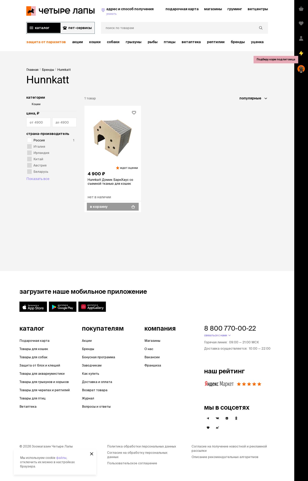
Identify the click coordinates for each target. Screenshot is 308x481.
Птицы (169, 42)
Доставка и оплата (97, 382)
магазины (213, 9)
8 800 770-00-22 (230, 328)
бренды (238, 42)
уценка (257, 42)
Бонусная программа (98, 357)
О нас (148, 349)
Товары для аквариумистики (42, 373)
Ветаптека (191, 42)
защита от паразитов (46, 42)
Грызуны (133, 42)
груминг (234, 9)
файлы (61, 457)
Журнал (88, 398)
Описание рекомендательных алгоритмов (225, 457)
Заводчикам (92, 365)
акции (77, 42)
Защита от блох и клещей (39, 365)
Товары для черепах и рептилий (44, 390)
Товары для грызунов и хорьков (44, 382)
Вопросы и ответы (96, 406)
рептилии (216, 42)
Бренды (88, 349)
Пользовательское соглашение (132, 463)
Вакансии (152, 357)
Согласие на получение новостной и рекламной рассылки (229, 448)
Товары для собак (33, 357)
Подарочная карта (34, 340)
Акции (87, 340)
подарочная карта (182, 9)
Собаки (113, 42)
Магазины (152, 340)
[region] (147, 42)
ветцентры (258, 9)
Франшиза (152, 365)
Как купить (90, 373)
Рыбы (153, 42)
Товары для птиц (32, 398)
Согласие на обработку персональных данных (137, 455)
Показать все (38, 179)
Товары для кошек (33, 349)
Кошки (95, 42)
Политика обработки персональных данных (141, 446)
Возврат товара (94, 390)
